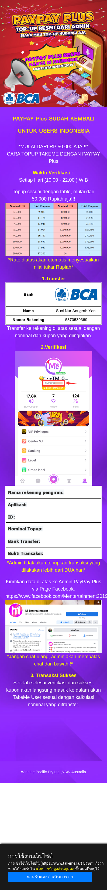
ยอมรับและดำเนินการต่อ (50, 876)
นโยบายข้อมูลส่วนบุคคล (55, 869)
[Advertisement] (53, 836)
